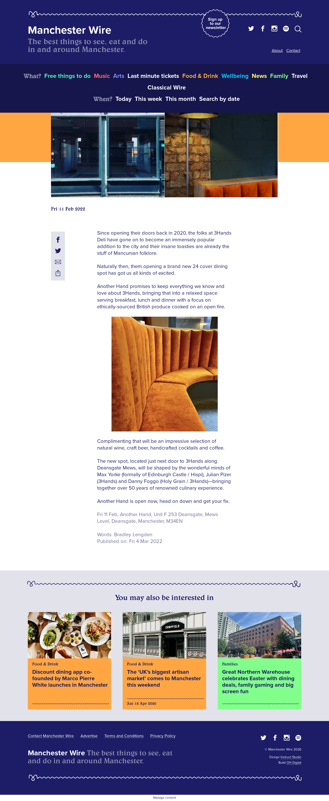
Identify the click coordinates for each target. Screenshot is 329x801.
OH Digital (294, 763)
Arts (118, 76)
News (259, 76)
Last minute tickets (153, 76)
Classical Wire (166, 87)
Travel (299, 76)
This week (148, 99)
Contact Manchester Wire (51, 735)
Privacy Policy (163, 735)
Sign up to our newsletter (216, 23)
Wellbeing (235, 76)
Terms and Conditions (124, 735)
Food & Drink (200, 76)
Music (102, 76)
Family (279, 76)
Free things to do (67, 76)
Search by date (219, 99)
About (277, 50)
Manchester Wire (69, 30)
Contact (293, 50)
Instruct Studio (291, 757)
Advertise (89, 735)
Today (123, 99)
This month (180, 99)
